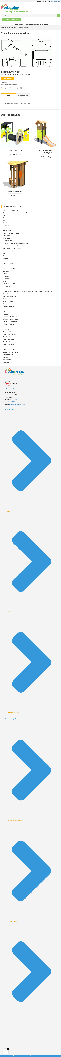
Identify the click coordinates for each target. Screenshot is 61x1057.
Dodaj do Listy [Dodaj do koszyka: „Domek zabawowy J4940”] (16, 195)
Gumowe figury (7, 238)
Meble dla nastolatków (9, 268)
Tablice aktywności (8, 306)
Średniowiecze (7, 299)
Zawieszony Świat (8, 354)
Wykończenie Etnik (8, 337)
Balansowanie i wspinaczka (10, 210)
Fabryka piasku (7, 230)
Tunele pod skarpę (8, 314)
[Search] (58, 15)
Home (2, 27)
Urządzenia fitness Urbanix (10, 319)
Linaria (5, 261)
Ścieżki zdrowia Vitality (9, 296)
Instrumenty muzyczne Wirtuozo (12, 251)
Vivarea (5, 327)
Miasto (5, 273)
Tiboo (4, 311)
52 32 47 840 (13, 399)
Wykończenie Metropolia (10, 342)
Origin (4, 281)
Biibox (4, 215)
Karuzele (5, 258)
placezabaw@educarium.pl (17, 404)
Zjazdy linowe (7, 359)
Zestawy (5, 357)
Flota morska (6, 235)
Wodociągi (6, 329)
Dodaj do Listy (8, 78)
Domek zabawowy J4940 (15, 191)
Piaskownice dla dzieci (9, 284)
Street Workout (7, 304)
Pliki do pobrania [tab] (23, 95)
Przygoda (5, 294)
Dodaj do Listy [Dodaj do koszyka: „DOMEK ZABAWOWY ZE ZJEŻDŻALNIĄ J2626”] (47, 157)
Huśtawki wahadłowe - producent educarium (15, 243)
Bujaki (4, 220)
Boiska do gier (7, 218)
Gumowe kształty (8, 240)
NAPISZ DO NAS (55, 1)
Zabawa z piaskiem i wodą (10, 352)
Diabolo (5, 223)
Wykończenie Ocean (8, 344)
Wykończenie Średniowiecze (11, 347)
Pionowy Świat (7, 286)
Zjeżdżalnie (6, 362)
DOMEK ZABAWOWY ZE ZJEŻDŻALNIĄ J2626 (45, 152)
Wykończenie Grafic (8, 339)
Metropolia (6, 271)
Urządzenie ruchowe (8, 324)
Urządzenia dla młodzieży (10, 316)
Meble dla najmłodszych (10, 266)
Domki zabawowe (11, 27)
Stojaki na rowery (8, 301)
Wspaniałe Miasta (8, 332)
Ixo (4, 253)
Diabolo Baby (6, 225)
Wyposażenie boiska (8, 349)
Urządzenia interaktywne (10, 321)
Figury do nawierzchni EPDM (11, 233)
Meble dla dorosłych (8, 263)
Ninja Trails (6, 276)
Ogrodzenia (6, 278)
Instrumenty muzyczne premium (12, 248)
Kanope (5, 256)
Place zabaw (6, 289)
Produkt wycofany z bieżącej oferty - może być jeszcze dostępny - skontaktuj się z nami (27, 291)
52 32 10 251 (11, 402)
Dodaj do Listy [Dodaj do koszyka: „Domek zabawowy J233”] (16, 154)
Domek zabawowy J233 (15, 150)
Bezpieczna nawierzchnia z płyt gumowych (15, 213)
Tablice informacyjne (9, 309)
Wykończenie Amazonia (9, 334)
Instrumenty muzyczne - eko (11, 246)
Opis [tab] (8, 95)
